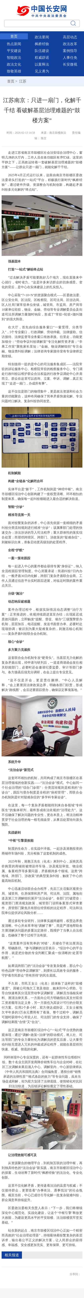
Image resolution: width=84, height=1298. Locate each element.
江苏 (22, 81)
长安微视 (70, 64)
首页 (14, 36)
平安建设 (14, 51)
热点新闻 (14, 44)
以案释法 (42, 64)
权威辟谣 (42, 58)
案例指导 (70, 51)
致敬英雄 (14, 71)
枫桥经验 (42, 44)
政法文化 (14, 64)
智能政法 (14, 58)
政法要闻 (42, 37)
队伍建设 (42, 51)
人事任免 (70, 58)
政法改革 (70, 44)
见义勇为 (42, 71)
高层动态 (70, 37)
